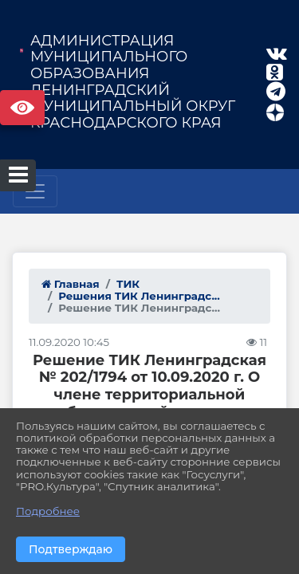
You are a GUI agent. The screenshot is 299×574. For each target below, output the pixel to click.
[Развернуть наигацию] (35, 191)
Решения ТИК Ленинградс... (139, 295)
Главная (70, 283)
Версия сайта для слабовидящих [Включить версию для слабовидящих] (22, 107)
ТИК (128, 283)
